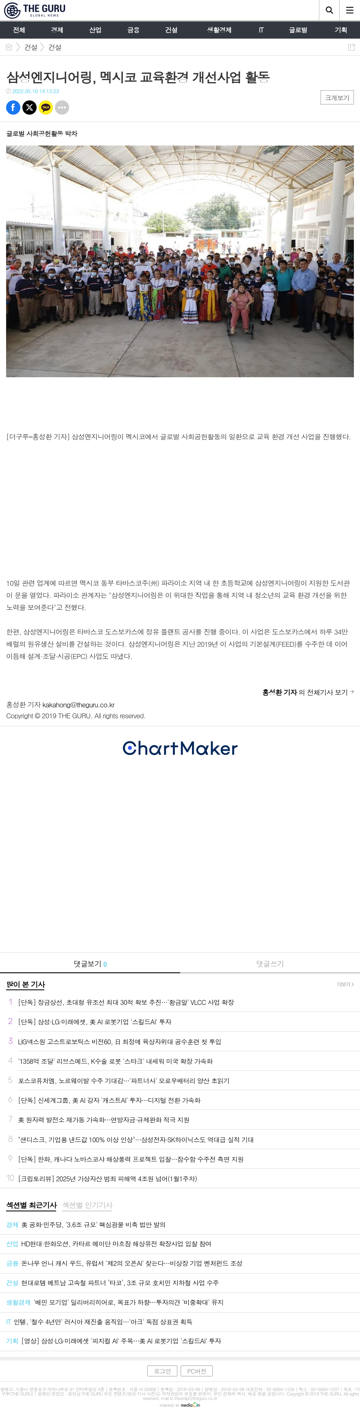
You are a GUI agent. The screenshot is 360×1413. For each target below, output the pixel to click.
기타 (62, 107)
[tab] (31, 1205)
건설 (30, 47)
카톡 (46, 107)
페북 (13, 107)
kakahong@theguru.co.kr (78, 704)
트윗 (29, 107)
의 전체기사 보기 (305, 692)
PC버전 (196, 1371)
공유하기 (351, 47)
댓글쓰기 (270, 964)
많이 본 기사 (25, 984)
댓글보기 (90, 964)
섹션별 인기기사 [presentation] (87, 1205)
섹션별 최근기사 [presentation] (31, 1205)
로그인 (162, 1371)
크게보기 (337, 97)
